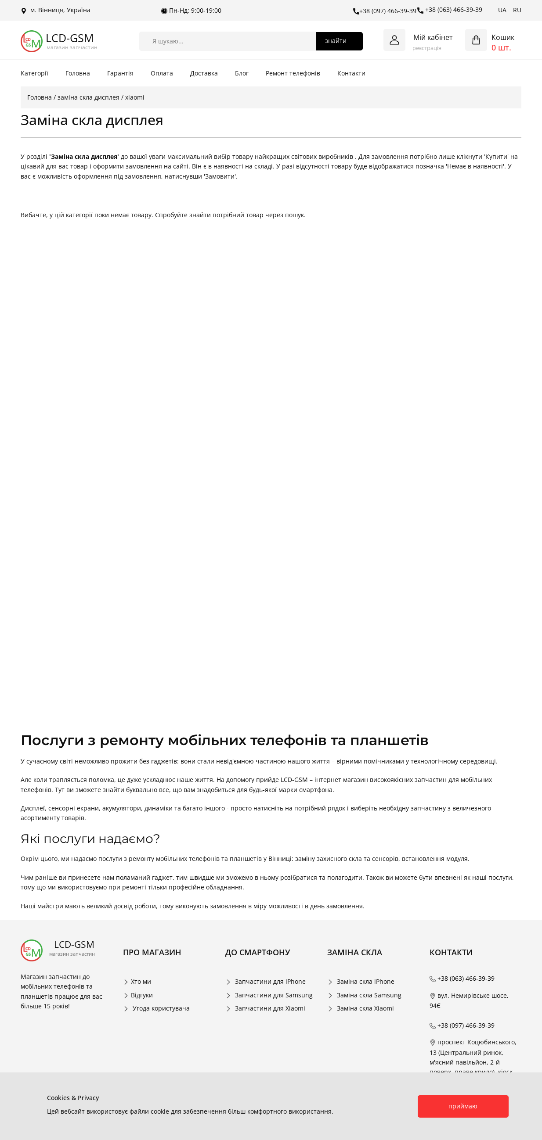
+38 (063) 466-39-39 (449, 9)
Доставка (204, 73)
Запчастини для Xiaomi (270, 1008)
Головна (77, 73)
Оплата (162, 73)
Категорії (34, 73)
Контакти (351, 73)
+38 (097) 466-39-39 (384, 11)
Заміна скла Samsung (369, 995)
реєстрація (426, 48)
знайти (336, 40)
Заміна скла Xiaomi (365, 1008)
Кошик (502, 37)
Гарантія (120, 73)
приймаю (462, 1106)
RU (517, 10)
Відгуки (142, 995)
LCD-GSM (70, 38)
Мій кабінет (433, 37)
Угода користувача (161, 1008)
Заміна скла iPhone (365, 981)
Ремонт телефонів (293, 73)
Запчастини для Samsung (274, 995)
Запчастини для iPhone (270, 981)
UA (502, 10)
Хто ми (141, 981)
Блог (242, 73)
